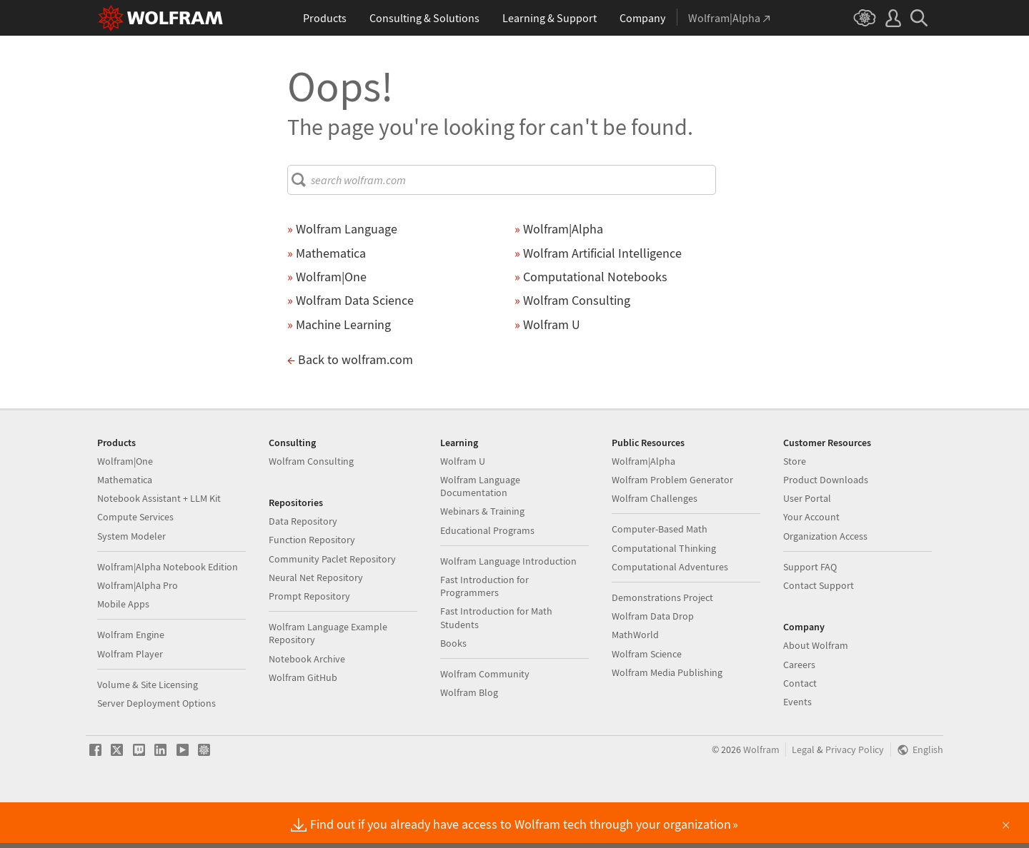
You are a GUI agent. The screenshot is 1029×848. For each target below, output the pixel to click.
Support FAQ (810, 612)
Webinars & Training (482, 556)
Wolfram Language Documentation (480, 532)
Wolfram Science (647, 699)
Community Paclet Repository (332, 604)
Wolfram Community (485, 719)
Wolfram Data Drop (653, 661)
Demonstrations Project (662, 643)
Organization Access (825, 581)
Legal (803, 795)
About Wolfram (815, 691)
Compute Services (135, 562)
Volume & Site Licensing (147, 730)
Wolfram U (462, 506)
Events (797, 747)
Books (453, 688)
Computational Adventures (670, 612)
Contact (800, 728)
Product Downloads (825, 525)
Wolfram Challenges (654, 543)
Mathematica (124, 525)
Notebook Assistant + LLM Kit (159, 543)
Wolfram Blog (469, 738)
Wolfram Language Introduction (508, 606)
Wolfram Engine (130, 680)
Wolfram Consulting (311, 506)
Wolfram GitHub (303, 723)
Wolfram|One (125, 506)
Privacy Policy (854, 795)
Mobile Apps (123, 649)
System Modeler (131, 581)
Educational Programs (487, 576)
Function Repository (312, 585)
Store (794, 506)
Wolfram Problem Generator (672, 525)
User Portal (807, 543)
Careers (799, 710)
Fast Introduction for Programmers (484, 632)
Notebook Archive (307, 704)
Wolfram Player (130, 699)
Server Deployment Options (156, 748)
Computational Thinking (664, 593)
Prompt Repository (309, 641)
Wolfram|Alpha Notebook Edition (167, 612)
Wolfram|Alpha (643, 506)
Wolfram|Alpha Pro (137, 631)
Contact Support (818, 631)
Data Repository (303, 566)
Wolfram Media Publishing (667, 718)
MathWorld (635, 680)
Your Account (811, 562)
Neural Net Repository (316, 623)
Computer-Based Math (659, 574)
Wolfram (761, 795)
